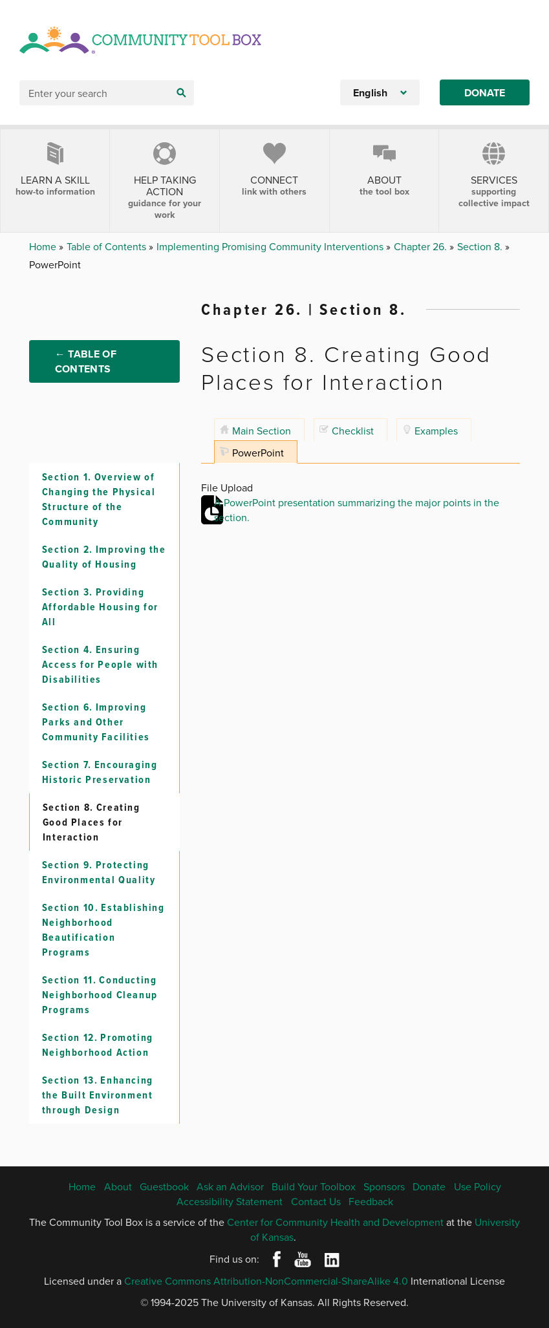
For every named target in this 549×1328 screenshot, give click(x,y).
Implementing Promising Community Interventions (271, 246)
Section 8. (481, 246)
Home (44, 246)
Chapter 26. (421, 246)
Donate (484, 92)
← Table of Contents (85, 362)
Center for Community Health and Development (335, 1222)
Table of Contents (108, 246)
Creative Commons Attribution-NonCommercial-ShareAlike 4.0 (266, 1281)
